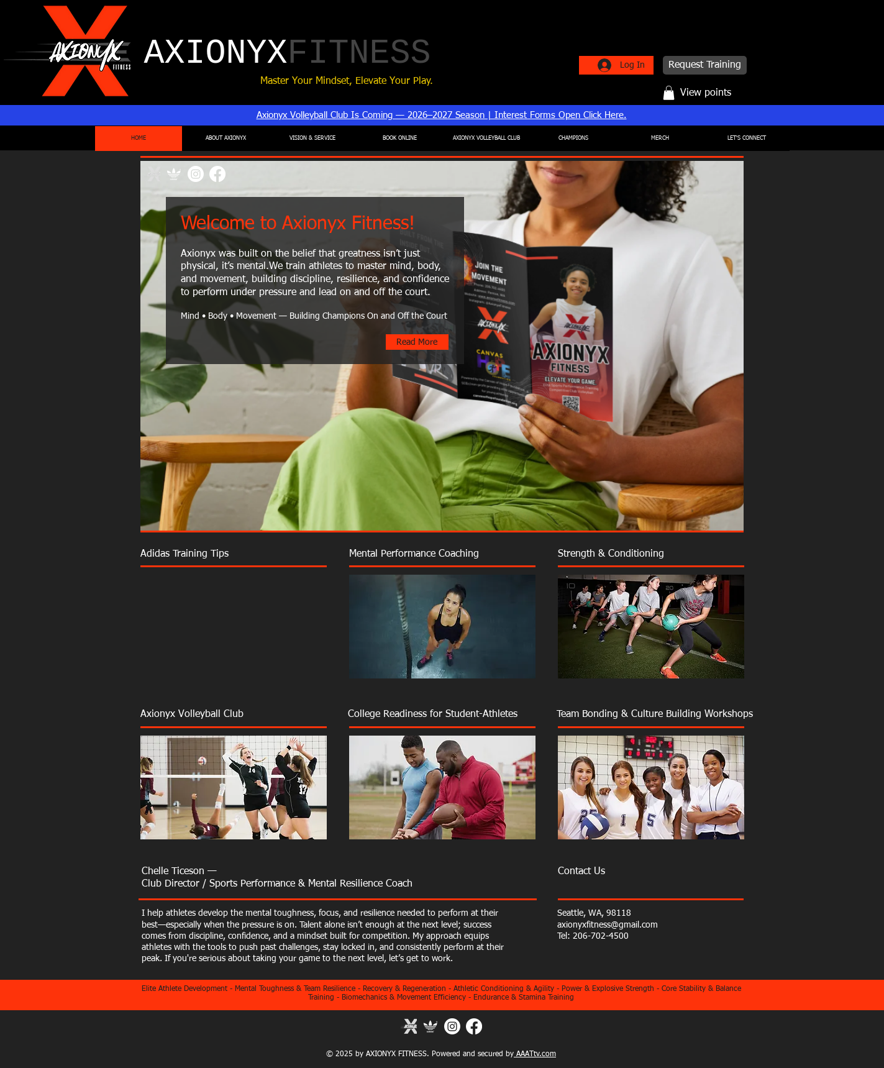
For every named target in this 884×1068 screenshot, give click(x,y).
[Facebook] (217, 174)
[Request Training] (705, 65)
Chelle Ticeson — (179, 872)
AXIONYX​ (287, 53)
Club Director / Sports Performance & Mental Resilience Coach (277, 884)
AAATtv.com (535, 1054)
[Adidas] (430, 1026)
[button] (669, 93)
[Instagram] (196, 174)
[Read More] (417, 342)
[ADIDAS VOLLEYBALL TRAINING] (174, 174)
